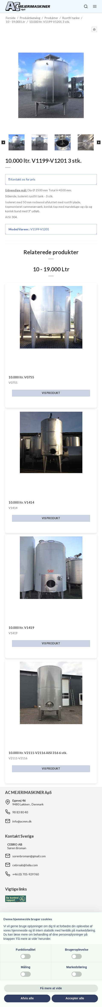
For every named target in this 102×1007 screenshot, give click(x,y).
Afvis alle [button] (27, 998)
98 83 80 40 (20, 812)
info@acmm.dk (22, 821)
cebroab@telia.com (25, 865)
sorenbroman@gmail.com (29, 856)
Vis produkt (51, 393)
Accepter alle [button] (75, 998)
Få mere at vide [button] (51, 988)
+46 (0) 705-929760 (25, 874)
